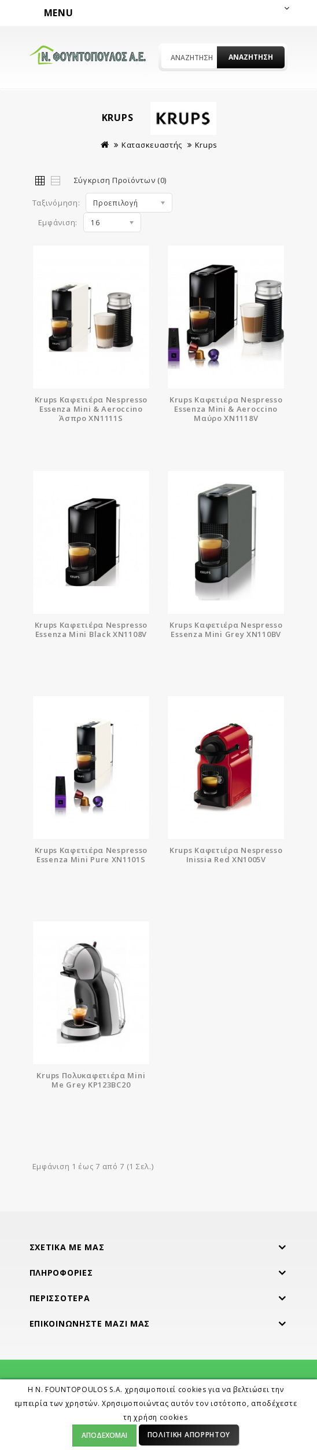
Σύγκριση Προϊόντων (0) (120, 180)
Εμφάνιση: (58, 222)
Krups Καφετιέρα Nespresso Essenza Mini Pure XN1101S (91, 855)
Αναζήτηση (250, 57)
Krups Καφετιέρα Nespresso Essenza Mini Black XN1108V (91, 629)
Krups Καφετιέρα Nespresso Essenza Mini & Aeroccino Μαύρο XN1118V (226, 408)
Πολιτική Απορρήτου (189, 1435)
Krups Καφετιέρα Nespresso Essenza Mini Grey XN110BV (226, 629)
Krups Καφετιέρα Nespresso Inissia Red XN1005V (226, 855)
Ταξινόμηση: (56, 202)
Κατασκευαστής (151, 145)
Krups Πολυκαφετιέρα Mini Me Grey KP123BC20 (90, 1080)
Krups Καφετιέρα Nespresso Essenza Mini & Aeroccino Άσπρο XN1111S (91, 408)
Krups (206, 145)
